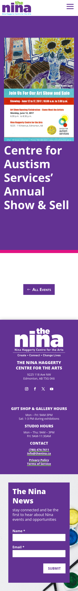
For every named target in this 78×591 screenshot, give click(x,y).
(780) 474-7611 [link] (39, 450)
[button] (70, 6)
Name (18, 531)
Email (18, 547)
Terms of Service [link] (39, 464)
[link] (16, 8)
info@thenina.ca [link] (39, 453)
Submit (54, 568)
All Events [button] (41, 289)
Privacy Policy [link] (39, 460)
